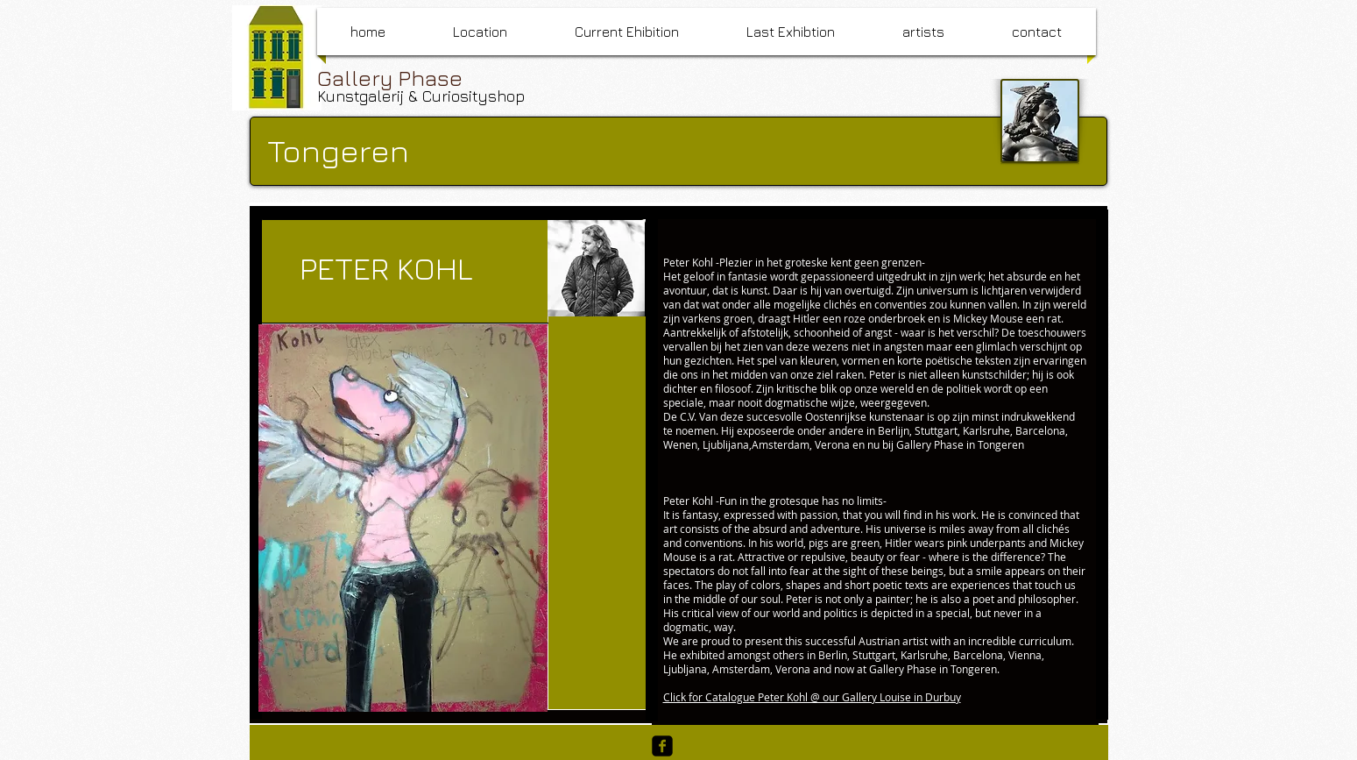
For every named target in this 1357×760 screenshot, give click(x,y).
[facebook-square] (662, 745)
